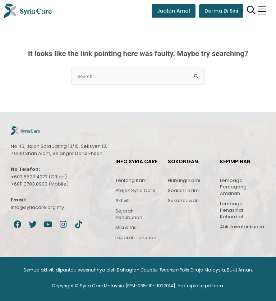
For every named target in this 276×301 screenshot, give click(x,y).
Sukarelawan (183, 200)
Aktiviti (122, 200)
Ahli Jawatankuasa (242, 226)
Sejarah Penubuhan (128, 214)
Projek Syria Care (135, 190)
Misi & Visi (126, 227)
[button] (262, 11)
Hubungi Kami (184, 180)
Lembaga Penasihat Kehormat (231, 210)
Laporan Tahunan (135, 237)
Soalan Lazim (183, 190)
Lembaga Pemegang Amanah (233, 187)
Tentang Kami (131, 180)
